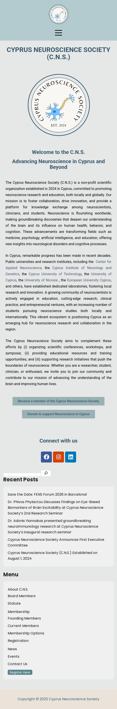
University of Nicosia (41, 280)
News (12, 649)
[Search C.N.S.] (46, 473)
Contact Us (17, 663)
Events (13, 656)
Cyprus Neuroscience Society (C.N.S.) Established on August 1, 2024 (52, 555)
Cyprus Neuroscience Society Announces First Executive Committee (56, 542)
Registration (18, 640)
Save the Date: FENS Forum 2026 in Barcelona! (47, 494)
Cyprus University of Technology (55, 274)
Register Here (20, 672)
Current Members (23, 625)
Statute (14, 603)
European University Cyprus (89, 280)
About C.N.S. (18, 589)
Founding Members (24, 618)
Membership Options (26, 633)
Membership (19, 611)
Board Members (22, 595)
